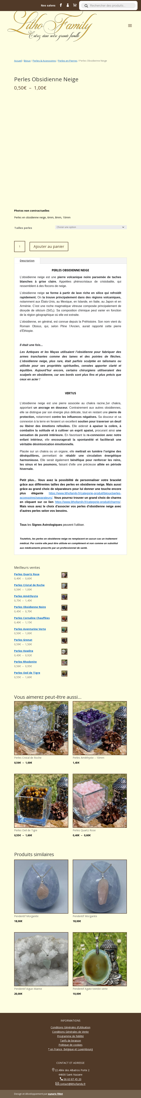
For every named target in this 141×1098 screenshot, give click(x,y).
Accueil (18, 60)
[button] (70, 436)
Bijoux (27, 60)
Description (27, 260)
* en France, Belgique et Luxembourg (70, 1049)
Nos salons (48, 5)
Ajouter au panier (49, 246)
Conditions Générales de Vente (70, 1031)
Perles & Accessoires (44, 60)
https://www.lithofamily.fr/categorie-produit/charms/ (87, 502)
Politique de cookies (70, 1045)
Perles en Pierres (67, 60)
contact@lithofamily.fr (72, 1084)
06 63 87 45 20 (72, 1079)
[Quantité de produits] (19, 246)
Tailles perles (23, 228)
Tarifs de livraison (70, 1040)
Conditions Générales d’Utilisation (70, 1027)
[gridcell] (70, 434)
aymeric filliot (55, 1093)
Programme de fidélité (70, 1036)
